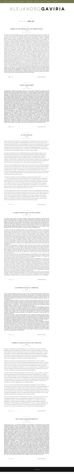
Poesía (42, 1)
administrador (42, 78)
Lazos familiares (27, 87)
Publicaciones (12, 1)
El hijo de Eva (26, 137)
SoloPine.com (37, 473)
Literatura (29, 1)
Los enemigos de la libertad (27, 290)
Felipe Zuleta (15, 111)
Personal (48, 1)
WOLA (23, 63)
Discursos (55, 1)
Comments (11, 79)
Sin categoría (26, 26)
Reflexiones (21, 1)
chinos (16, 444)
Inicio (5, 1)
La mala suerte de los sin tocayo (26, 215)
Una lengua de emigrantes (27, 423)
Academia (36, 1)
